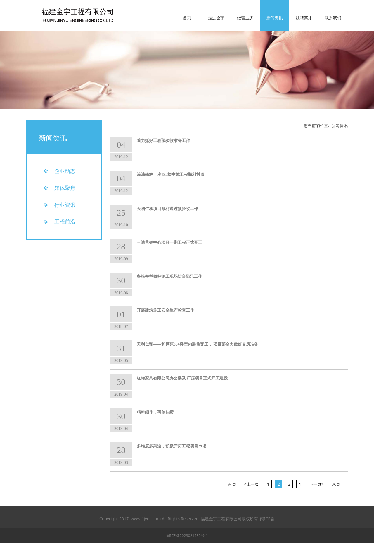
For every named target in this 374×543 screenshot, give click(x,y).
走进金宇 (216, 17)
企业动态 (64, 170)
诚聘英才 (304, 17)
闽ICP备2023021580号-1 (187, 535)
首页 (187, 17)
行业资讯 (64, 204)
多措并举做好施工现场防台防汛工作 (169, 276)
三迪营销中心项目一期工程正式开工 (169, 242)
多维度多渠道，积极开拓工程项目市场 (171, 446)
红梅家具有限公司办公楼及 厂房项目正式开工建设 (182, 378)
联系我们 (333, 17)
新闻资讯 (274, 17)
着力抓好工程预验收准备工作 (163, 140)
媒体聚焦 (64, 187)
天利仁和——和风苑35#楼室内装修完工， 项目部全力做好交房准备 (198, 344)
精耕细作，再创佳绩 (155, 412)
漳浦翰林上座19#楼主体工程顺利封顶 (170, 174)
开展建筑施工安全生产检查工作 (165, 310)
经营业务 (245, 17)
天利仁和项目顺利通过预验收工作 (167, 209)
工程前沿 (64, 221)
